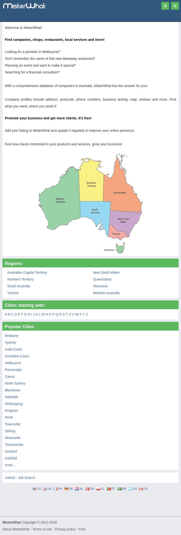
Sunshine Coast (17, 356)
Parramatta (13, 370)
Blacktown (12, 390)
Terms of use (42, 529)
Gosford (11, 451)
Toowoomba (14, 445)
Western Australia (106, 293)
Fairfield (11, 458)
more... (10, 465)
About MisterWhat (15, 529)
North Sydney (15, 383)
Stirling (10, 431)
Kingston (11, 410)
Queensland (102, 279)
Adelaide (11, 397)
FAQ (82, 529)
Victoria (12, 293)
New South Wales (106, 272)
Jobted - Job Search (20, 478)
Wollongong (14, 404)
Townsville (12, 424)
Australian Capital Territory (27, 272)
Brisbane (11, 336)
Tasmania (100, 286)
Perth (9, 417)
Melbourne (13, 363)
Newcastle (13, 438)
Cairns (10, 376)
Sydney (10, 342)
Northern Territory (20, 279)
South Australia (18, 286)
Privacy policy (65, 529)
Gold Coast (13, 349)
